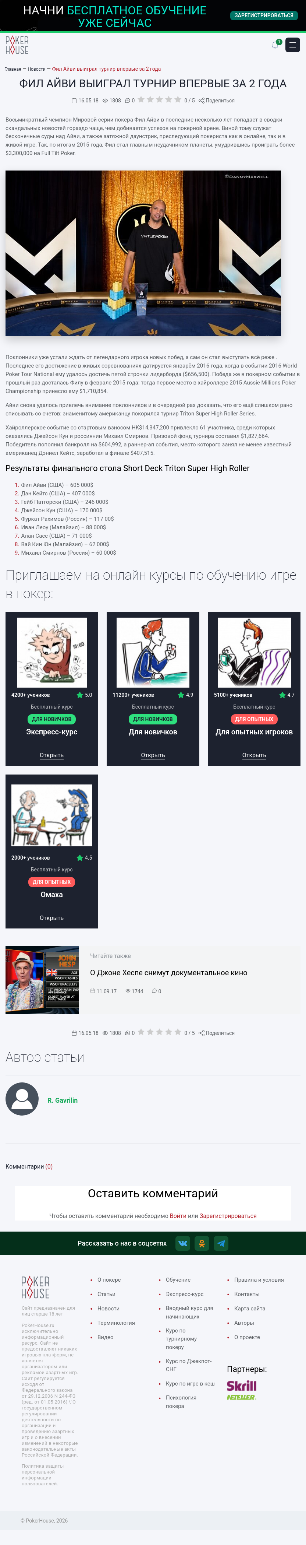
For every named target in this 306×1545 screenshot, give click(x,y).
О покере (110, 1282)
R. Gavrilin (62, 1100)
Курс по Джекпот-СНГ (186, 1384)
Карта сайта (252, 1321)
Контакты (248, 1307)
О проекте (249, 1351)
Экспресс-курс (187, 1297)
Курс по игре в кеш (187, 1409)
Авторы (245, 1337)
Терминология (118, 1327)
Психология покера (183, 1433)
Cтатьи (107, 1297)
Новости (109, 1312)
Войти (178, 1215)
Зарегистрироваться (228, 1215)
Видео (106, 1342)
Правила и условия (249, 1287)
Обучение (180, 1282)
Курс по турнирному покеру (183, 1355)
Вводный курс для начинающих (186, 1322)
